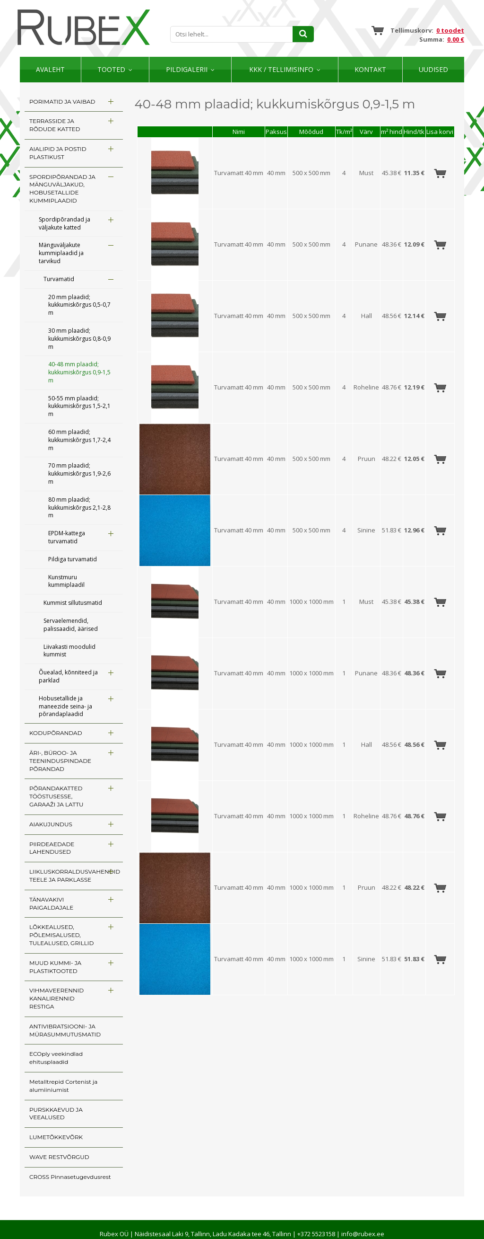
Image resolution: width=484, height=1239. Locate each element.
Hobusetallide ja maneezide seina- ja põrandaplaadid (65, 706)
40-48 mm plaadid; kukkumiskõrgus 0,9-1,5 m (79, 372)
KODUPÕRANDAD (55, 732)
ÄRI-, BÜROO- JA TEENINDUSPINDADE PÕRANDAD (60, 760)
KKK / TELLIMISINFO (281, 69)
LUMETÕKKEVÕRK (56, 1137)
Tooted (111, 69)
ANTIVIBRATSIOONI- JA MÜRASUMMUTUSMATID (65, 1030)
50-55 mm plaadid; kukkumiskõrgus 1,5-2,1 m (79, 406)
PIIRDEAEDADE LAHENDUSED (51, 848)
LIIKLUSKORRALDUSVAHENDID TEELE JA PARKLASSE (74, 875)
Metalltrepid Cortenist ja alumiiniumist (63, 1085)
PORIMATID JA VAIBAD (62, 101)
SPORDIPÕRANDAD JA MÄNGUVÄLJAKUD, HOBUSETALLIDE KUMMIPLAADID (62, 188)
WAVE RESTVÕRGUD (59, 1156)
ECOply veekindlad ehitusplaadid (56, 1057)
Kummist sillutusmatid (72, 603)
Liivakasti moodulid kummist (69, 651)
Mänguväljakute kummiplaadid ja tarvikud (61, 253)
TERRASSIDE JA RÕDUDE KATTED (54, 125)
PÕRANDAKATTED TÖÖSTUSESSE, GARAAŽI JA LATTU (56, 796)
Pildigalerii (186, 69)
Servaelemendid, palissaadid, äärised (70, 625)
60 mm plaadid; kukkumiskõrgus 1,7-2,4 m (79, 440)
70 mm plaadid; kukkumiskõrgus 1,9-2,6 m (79, 473)
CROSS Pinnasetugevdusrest (70, 1176)
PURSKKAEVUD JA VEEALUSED (56, 1113)
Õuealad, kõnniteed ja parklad (68, 676)
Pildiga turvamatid (72, 559)
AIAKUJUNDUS (50, 824)
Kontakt (370, 69)
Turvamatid (58, 279)
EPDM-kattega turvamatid (66, 537)
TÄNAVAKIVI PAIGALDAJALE (51, 903)
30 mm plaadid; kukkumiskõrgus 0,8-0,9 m (79, 339)
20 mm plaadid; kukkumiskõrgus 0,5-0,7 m (79, 305)
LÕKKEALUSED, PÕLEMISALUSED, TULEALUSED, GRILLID (61, 935)
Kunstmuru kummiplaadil (66, 581)
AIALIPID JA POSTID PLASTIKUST (57, 152)
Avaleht (50, 69)
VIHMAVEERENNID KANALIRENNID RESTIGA (56, 998)
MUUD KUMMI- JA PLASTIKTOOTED (55, 966)
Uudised (433, 69)
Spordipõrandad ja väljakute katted (64, 223)
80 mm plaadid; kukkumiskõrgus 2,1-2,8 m (79, 508)
